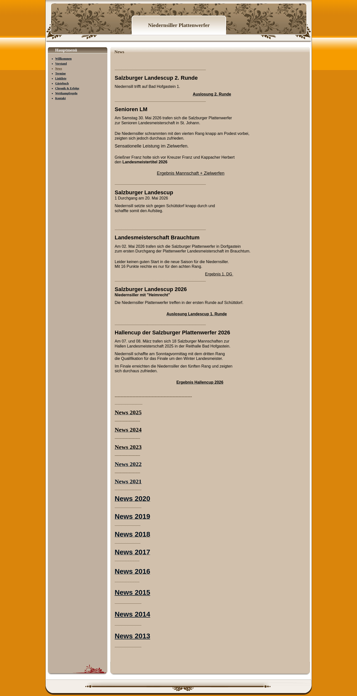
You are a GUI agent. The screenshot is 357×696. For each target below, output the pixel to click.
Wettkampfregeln (66, 93)
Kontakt (60, 98)
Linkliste (60, 78)
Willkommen (63, 58)
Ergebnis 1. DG (219, 274)
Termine (60, 73)
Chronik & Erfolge (67, 88)
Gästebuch (62, 83)
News (58, 68)
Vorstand (61, 63)
